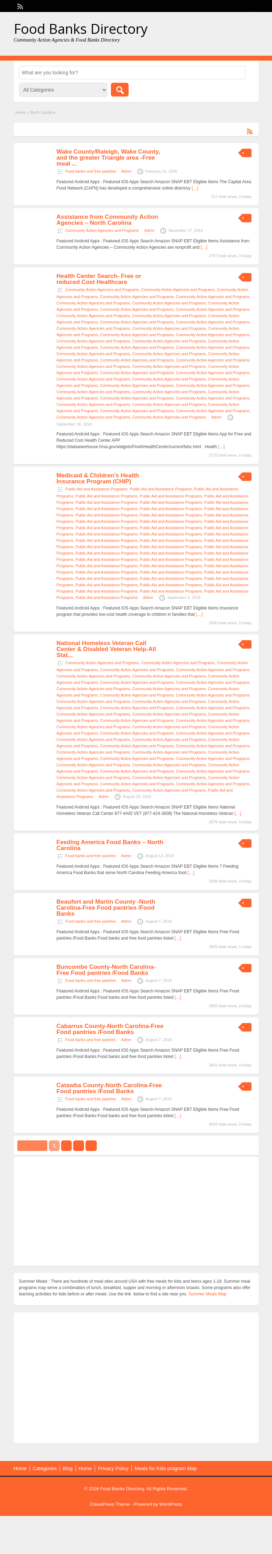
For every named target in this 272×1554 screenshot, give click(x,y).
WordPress (170, 1504)
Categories (45, 1468)
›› (91, 1145)
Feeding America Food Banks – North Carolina (110, 845)
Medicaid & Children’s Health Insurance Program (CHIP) (98, 478)
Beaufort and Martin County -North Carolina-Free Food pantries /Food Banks (106, 907)
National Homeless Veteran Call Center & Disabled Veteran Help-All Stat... (106, 649)
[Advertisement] (136, 1211)
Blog (68, 1468)
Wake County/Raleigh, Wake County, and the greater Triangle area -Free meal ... (108, 157)
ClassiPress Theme (110, 1504)
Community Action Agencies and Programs (102, 230)
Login (249, 6)
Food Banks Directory (81, 28)
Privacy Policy (113, 1468)
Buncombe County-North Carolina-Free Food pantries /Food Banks (106, 970)
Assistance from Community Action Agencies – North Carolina (107, 219)
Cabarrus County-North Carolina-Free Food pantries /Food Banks (110, 1029)
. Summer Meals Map (206, 1294)
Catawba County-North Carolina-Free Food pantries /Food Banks (109, 1088)
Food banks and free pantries (90, 171)
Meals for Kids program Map (166, 1468)
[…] (195, 188)
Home (21, 112)
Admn (126, 171)
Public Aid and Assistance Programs (96, 489)
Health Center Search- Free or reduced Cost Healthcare (99, 279)
